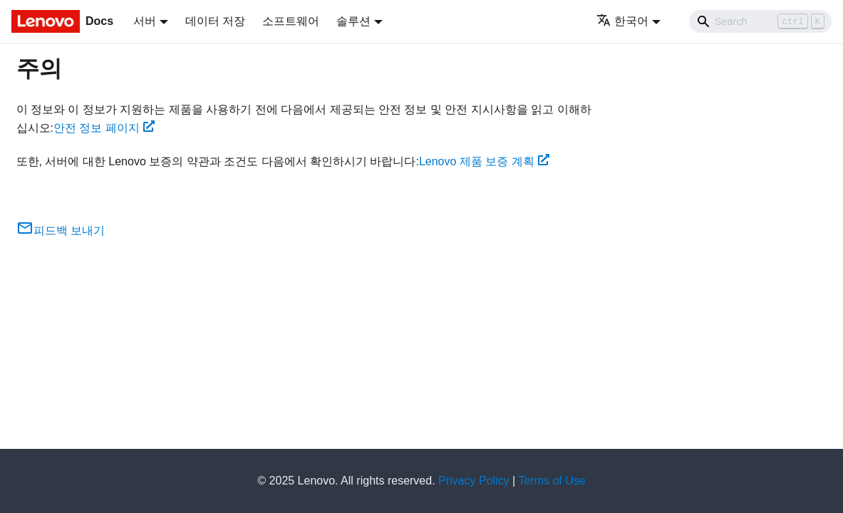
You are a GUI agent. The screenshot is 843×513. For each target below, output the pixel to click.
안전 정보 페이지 (104, 128)
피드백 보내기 (60, 230)
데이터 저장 (215, 21)
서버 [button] (144, 21)
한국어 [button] (622, 21)
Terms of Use (551, 481)
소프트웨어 (290, 21)
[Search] (760, 21)
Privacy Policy (474, 481)
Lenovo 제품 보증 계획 (484, 161)
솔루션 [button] (353, 21)
